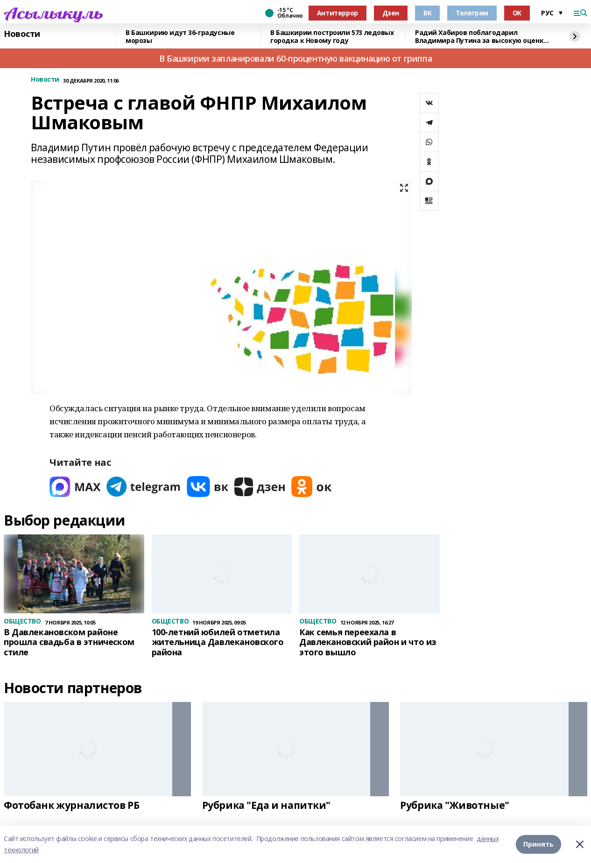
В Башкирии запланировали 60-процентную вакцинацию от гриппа (295, 58)
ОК (517, 12)
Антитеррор (337, 12)
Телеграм (472, 12)
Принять (538, 844)
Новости (22, 34)
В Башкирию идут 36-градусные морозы (180, 36)
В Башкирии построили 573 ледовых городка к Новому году (332, 36)
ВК (427, 12)
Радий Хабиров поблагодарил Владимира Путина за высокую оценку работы (481, 36)
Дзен (390, 12)
